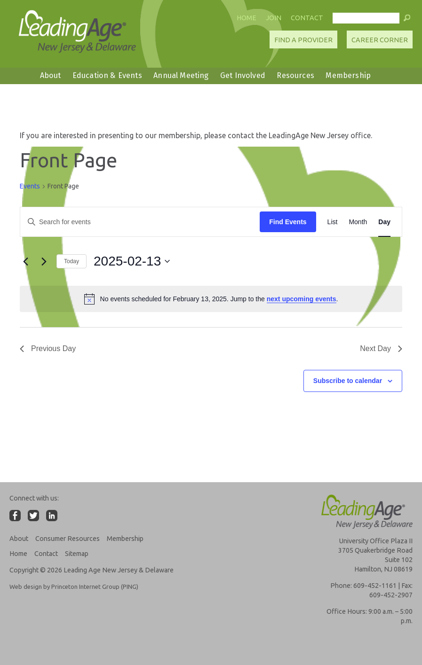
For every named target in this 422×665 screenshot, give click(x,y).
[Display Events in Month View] (358, 222)
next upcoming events (301, 299)
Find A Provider (303, 40)
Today (71, 261)
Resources (295, 75)
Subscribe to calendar (347, 380)
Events (30, 186)
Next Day (381, 348)
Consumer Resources (67, 538)
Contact (307, 18)
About (50, 75)
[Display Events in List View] (332, 222)
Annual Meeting (180, 75)
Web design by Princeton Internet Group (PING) (73, 586)
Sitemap (76, 553)
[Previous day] (25, 261)
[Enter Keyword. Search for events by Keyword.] (140, 222)
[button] (407, 20)
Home (246, 18)
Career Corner (379, 40)
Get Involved (242, 75)
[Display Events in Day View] (384, 222)
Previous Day (48, 348)
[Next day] (43, 261)
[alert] (211, 299)
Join (273, 18)
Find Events (287, 222)
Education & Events (107, 75)
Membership (348, 75)
